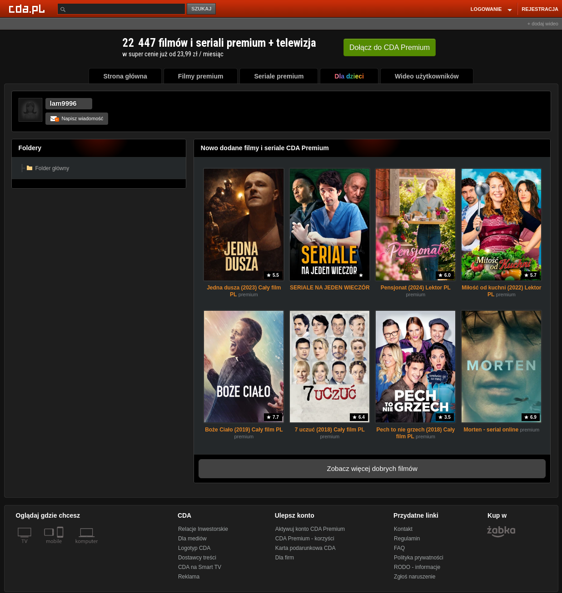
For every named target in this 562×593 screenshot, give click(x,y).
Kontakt (403, 529)
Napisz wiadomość (77, 118)
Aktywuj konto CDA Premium (310, 529)
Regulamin (407, 538)
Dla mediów (192, 538)
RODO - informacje (417, 567)
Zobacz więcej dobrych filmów (372, 468)
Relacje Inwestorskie (203, 529)
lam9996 (63, 103)
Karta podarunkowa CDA (305, 548)
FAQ (399, 548)
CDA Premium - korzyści (304, 538)
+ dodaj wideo (542, 23)
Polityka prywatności (418, 557)
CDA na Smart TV (199, 567)
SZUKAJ (201, 8)
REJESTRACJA (540, 9)
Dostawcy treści (197, 557)
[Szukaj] (121, 9)
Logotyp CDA (194, 548)
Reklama (188, 576)
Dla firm (284, 557)
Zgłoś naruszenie (414, 576)
